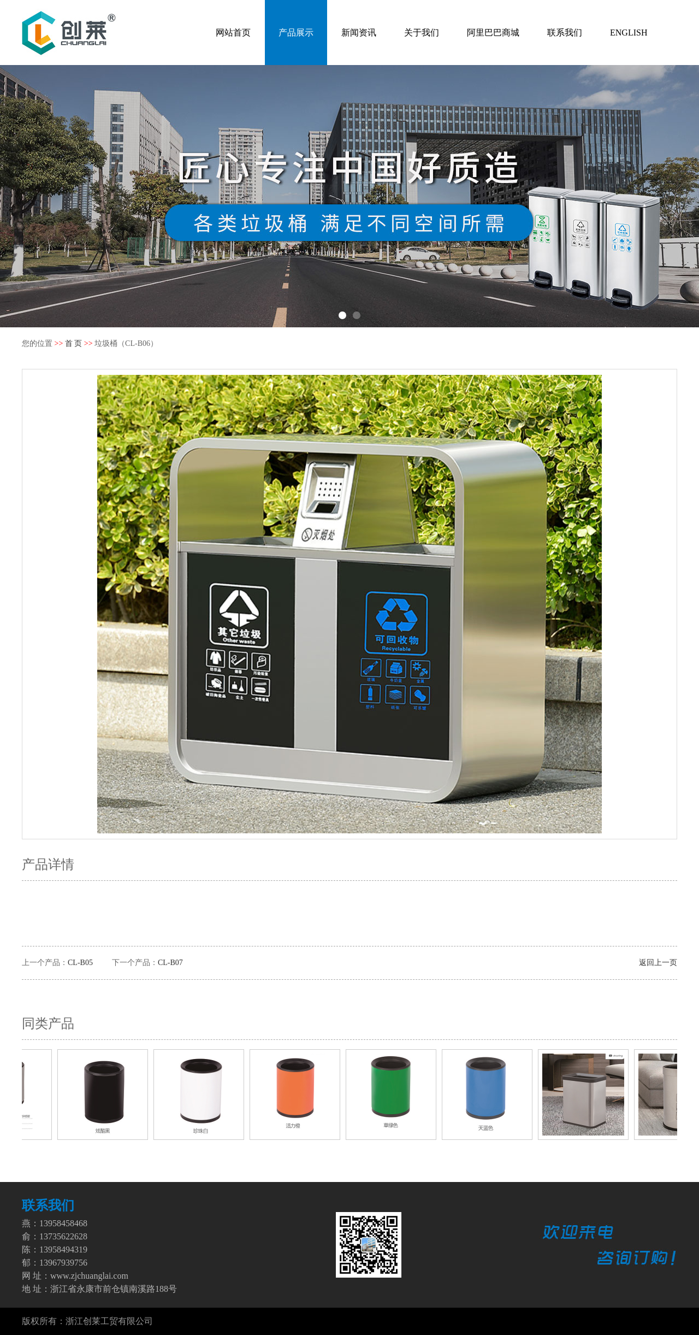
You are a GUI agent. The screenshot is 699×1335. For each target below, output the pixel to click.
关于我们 (421, 32)
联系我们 (564, 32)
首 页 (73, 343)
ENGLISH (628, 32)
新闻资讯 (358, 32)
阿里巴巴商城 (493, 32)
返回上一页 (658, 962)
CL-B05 (80, 962)
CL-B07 (170, 962)
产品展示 (296, 32)
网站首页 (233, 32)
